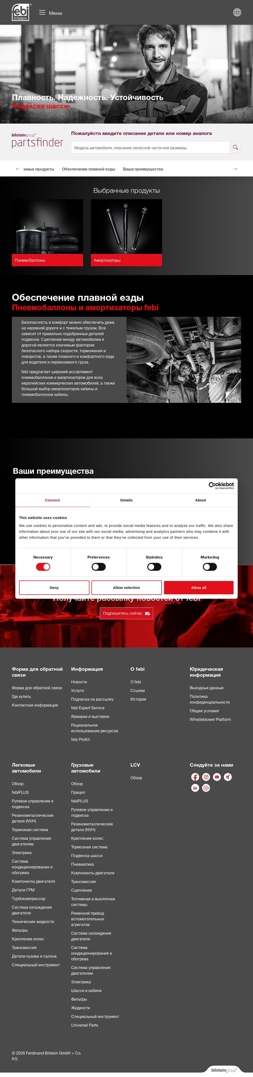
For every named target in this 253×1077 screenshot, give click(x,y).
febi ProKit (80, 739)
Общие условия (204, 710)
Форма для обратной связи (37, 671)
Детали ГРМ (23, 889)
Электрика (22, 852)
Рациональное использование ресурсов (94, 727)
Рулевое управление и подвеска (32, 803)
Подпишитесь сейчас (126, 612)
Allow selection (126, 587)
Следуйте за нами (211, 764)
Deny (54, 587)
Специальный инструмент (36, 964)
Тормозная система (30, 829)
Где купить (21, 696)
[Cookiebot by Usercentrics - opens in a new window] (212, 486)
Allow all (198, 587)
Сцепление (81, 889)
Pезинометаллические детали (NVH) (92, 826)
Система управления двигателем (31, 840)
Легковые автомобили (26, 767)
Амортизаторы (107, 260)
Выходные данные (207, 687)
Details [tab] (126, 500)
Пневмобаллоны (30, 260)
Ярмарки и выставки (90, 716)
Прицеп (78, 792)
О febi (137, 668)
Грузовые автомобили (85, 767)
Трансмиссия (24, 947)
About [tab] (200, 500)
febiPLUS (20, 792)
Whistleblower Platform (210, 719)
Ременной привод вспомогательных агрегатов (87, 918)
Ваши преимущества (143, 168)
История (138, 698)
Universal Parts (84, 1024)
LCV (135, 764)
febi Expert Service (88, 707)
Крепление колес (28, 938)
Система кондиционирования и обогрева (32, 866)
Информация (87, 668)
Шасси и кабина (86, 990)
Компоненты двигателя (33, 880)
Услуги (77, 690)
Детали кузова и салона (34, 955)
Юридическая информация (206, 671)
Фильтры (20, 929)
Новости (79, 681)
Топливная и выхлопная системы (93, 901)
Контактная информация (35, 704)
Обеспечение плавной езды (88, 168)
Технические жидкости (33, 921)
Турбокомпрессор (28, 898)
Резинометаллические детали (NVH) (33, 817)
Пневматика (82, 863)
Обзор (17, 783)
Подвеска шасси (87, 855)
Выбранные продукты (33, 168)
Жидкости (80, 1007)
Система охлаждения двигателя (32, 909)
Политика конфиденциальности (210, 698)
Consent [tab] (52, 500)
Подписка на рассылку (92, 698)
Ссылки (137, 690)
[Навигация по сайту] (50, 12)
